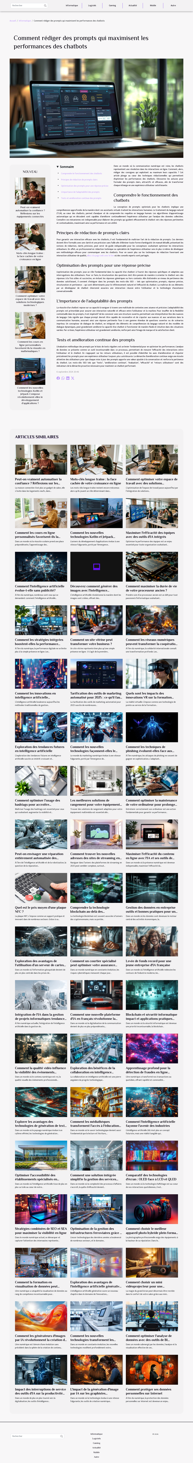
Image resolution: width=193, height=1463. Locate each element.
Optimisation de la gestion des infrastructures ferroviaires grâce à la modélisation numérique (95, 1233)
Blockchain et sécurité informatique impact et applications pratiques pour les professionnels (151, 1019)
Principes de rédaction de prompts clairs (79, 180)
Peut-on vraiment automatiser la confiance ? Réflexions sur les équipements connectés (38, 483)
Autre (173, 5)
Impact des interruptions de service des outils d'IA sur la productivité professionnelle (40, 1393)
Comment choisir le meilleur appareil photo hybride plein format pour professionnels (151, 1233)
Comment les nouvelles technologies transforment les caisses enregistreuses (92, 1340)
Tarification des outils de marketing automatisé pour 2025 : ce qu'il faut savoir (95, 697)
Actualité (133, 5)
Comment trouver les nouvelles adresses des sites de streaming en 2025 (95, 858)
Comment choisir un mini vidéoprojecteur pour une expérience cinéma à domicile (147, 1286)
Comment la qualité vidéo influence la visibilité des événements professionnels (40, 1072)
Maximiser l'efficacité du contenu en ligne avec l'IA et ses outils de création (150, 858)
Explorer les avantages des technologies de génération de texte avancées (40, 1126)
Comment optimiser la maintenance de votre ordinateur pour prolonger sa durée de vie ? (151, 804)
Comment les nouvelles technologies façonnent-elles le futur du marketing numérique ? (93, 751)
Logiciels (92, 5)
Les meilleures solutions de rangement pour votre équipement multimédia (95, 804)
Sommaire (67, 167)
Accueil (13, 21)
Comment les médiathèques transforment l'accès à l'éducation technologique (94, 1126)
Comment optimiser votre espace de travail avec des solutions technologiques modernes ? (151, 483)
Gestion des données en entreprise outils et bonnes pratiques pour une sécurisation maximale (151, 911)
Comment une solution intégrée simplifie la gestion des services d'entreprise (93, 1179)
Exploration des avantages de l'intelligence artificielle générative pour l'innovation (95, 1286)
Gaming (112, 5)
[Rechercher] (29, 5)
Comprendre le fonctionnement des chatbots (81, 173)
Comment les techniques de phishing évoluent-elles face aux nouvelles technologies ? (149, 751)
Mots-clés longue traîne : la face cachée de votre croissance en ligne (30, 256)
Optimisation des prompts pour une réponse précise (84, 186)
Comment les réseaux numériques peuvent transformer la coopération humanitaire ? (151, 644)
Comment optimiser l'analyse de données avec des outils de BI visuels (149, 1340)
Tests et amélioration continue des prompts (81, 198)
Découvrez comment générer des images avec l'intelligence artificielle (94, 590)
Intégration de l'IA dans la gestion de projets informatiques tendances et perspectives (40, 1019)
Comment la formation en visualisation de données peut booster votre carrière (36, 1286)
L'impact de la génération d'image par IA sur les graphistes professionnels (94, 1393)
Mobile (153, 5)
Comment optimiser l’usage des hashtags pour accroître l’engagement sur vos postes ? (37, 804)
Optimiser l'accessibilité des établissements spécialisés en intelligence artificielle (36, 1179)
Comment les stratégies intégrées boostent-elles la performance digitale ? (39, 644)
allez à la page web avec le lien (100, 255)
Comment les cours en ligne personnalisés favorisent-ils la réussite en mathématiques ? (36, 537)
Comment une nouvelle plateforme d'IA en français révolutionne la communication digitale (95, 1019)
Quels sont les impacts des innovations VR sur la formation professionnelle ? (149, 697)
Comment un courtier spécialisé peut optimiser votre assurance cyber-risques (93, 965)
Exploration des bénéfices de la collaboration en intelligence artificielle (92, 1072)
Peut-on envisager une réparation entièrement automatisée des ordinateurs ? (39, 858)
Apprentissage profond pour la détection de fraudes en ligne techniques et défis (148, 1072)
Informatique (72, 5)
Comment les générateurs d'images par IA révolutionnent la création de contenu (40, 1340)
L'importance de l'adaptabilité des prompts (80, 192)
